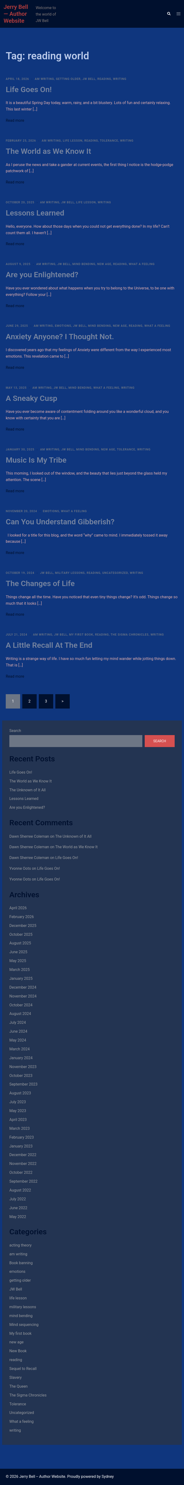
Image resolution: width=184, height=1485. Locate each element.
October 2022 (20, 1172)
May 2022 (17, 1216)
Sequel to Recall (23, 1368)
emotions (63, 325)
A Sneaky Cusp (31, 398)
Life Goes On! (29, 89)
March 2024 (19, 1049)
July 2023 (17, 1102)
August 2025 (20, 943)
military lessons (70, 573)
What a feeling (142, 264)
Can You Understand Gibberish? (60, 521)
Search (15, 730)
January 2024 (21, 1058)
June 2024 (18, 1031)
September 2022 (23, 1181)
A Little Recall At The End (49, 645)
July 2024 (17, 1022)
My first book (81, 634)
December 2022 (22, 1155)
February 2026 (21, 916)
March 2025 (19, 969)
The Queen (18, 1386)
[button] (169, 14)
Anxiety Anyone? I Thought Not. (60, 336)
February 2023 (21, 1137)
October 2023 (20, 1075)
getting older (68, 79)
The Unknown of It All (27, 790)
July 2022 (17, 1199)
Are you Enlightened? (42, 274)
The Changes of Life (40, 583)
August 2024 (20, 1013)
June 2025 (18, 952)
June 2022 (18, 1208)
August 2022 (20, 1190)
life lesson (72, 140)
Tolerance (109, 140)
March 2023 (19, 1128)
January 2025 (21, 978)
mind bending (83, 264)
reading (104, 79)
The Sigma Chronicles (130, 634)
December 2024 (22, 987)
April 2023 (18, 1119)
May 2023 (17, 1110)
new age (104, 264)
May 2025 (17, 961)
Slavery (15, 1377)
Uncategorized (115, 573)
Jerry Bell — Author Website (16, 14)
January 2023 (21, 1146)
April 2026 (18, 908)
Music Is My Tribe (36, 460)
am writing (44, 79)
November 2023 (22, 1066)
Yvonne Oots (20, 868)
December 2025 (22, 925)
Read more (15, 120)
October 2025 (20, 934)
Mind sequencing (24, 1324)
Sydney (108, 1476)
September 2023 (23, 1084)
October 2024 (20, 1005)
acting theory (20, 1245)
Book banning (21, 1263)
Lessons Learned (35, 212)
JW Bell (89, 79)
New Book (18, 1351)
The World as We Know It (48, 151)
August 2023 (20, 1093)
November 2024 (22, 996)
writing (119, 79)
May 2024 (17, 1040)
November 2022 (22, 1163)
